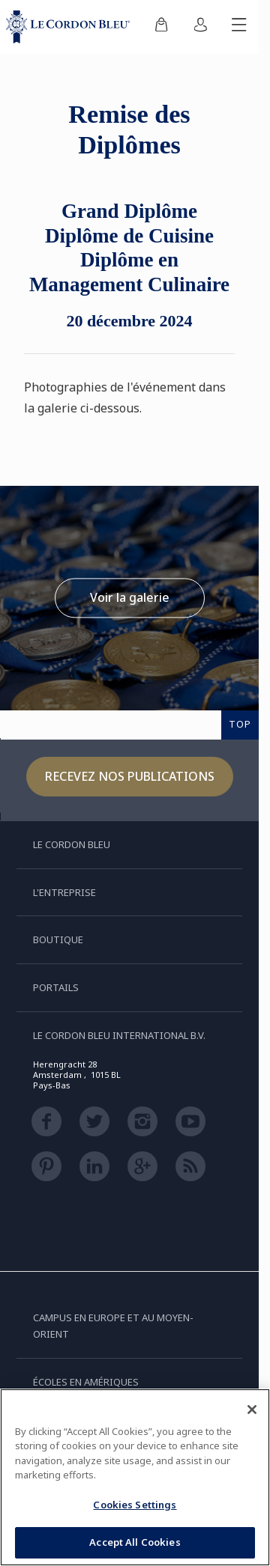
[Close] (252, 1409)
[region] (135, 1477)
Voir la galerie (130, 597)
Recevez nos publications (129, 776)
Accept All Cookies (134, 1542)
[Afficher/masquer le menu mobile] (239, 27)
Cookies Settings (134, 1504)
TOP (240, 724)
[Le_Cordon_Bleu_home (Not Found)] (71, 27)
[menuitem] (161, 27)
